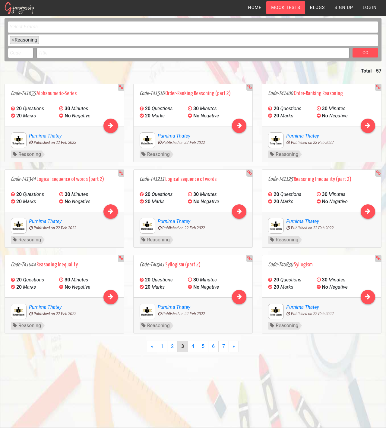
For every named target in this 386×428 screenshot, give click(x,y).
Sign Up (343, 7)
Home (254, 7)
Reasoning (27, 154)
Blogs (317, 7)
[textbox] (194, 26)
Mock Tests (285, 7)
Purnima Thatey (45, 136)
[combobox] (193, 27)
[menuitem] (254, 7)
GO (365, 52)
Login (370, 7)
